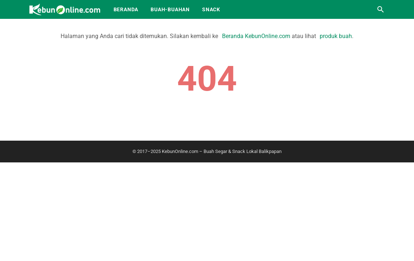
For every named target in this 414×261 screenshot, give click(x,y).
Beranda (126, 9)
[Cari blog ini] (380, 9)
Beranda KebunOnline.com (256, 36)
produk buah (336, 36)
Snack (211, 9)
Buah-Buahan (170, 9)
